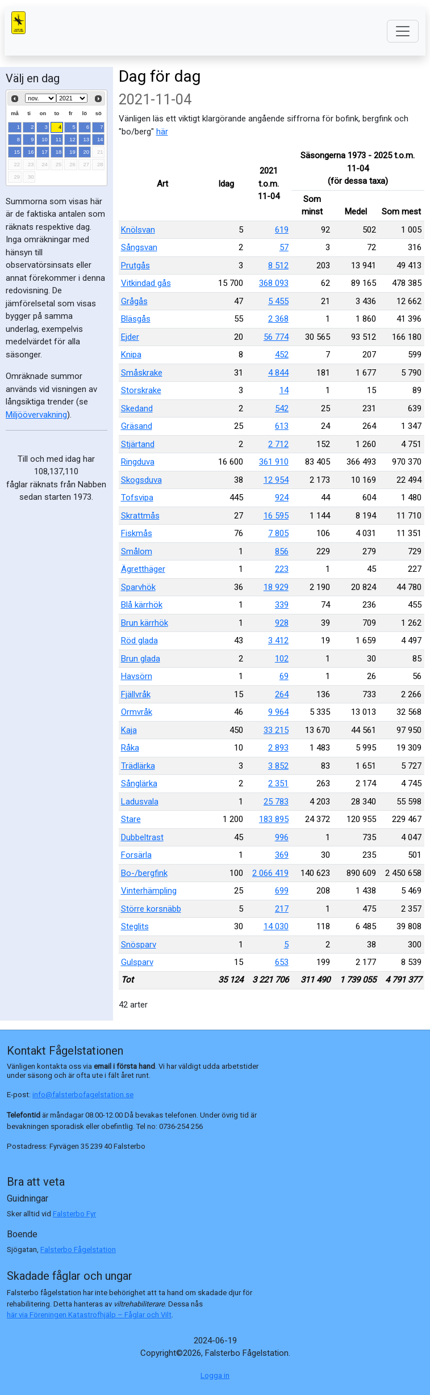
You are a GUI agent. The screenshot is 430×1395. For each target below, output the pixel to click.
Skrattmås (140, 516)
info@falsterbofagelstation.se (82, 1094)
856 (282, 551)
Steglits (135, 926)
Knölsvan (138, 230)
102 (282, 659)
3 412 (278, 640)
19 (72, 152)
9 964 (278, 712)
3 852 (278, 766)
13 (87, 139)
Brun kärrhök (144, 623)
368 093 (274, 283)
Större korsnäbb (151, 909)
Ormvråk (136, 712)
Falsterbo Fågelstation (78, 1249)
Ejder (130, 337)
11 (59, 139)
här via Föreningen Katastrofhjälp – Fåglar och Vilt (89, 1314)
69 (284, 676)
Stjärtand (138, 444)
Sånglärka (139, 783)
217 (282, 909)
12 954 (276, 480)
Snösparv (138, 944)
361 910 (274, 462)
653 (282, 962)
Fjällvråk (136, 694)
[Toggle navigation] (403, 31)
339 (282, 605)
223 (282, 569)
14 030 (276, 926)
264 (282, 694)
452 (282, 354)
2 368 (278, 319)
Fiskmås (136, 533)
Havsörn (136, 676)
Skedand (137, 408)
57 (284, 247)
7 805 (278, 533)
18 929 (276, 587)
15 (17, 152)
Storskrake (141, 390)
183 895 (274, 819)
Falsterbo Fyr (74, 1213)
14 (100, 139)
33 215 (276, 730)
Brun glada (140, 659)
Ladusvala (139, 801)
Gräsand (136, 426)
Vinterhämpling (149, 891)
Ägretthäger (143, 569)
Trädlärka (138, 766)
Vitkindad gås (146, 283)
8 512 (278, 265)
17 (44, 152)
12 (72, 139)
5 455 (278, 301)
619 (282, 230)
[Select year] (71, 98)
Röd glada (139, 640)
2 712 (278, 444)
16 (31, 152)
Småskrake (141, 373)
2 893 (278, 748)
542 (282, 408)
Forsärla (136, 855)
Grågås (134, 301)
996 (282, 837)
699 (282, 891)
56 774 (276, 337)
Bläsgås (136, 319)
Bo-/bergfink (144, 873)
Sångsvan (139, 247)
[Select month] (40, 98)
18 (59, 152)
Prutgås (135, 265)
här (162, 132)
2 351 (278, 783)
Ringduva (138, 462)
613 (282, 426)
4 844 (278, 373)
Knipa (131, 354)
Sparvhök (138, 587)
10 (44, 139)
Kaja (129, 730)
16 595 (276, 516)
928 (282, 623)
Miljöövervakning (36, 415)
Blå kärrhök (141, 605)
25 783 (276, 801)
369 (282, 855)
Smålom (136, 551)
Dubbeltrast (142, 837)
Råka (130, 748)
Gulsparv (137, 962)
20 (87, 152)
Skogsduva (141, 480)
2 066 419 (270, 873)
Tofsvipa (137, 497)
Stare (131, 819)
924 (282, 497)
